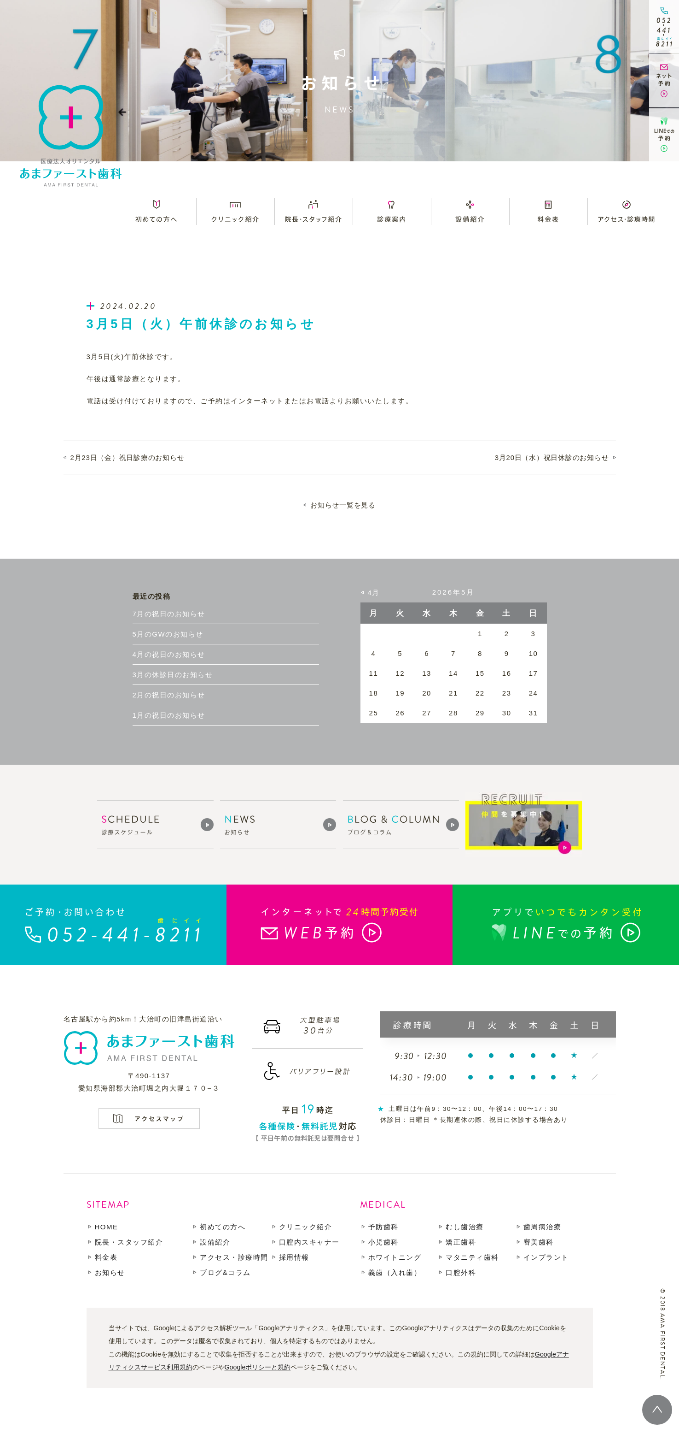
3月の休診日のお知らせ (173, 675)
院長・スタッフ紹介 (129, 1242)
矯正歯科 (461, 1242)
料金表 (106, 1257)
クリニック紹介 (305, 1227)
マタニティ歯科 (472, 1257)
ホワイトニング (395, 1257)
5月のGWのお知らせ (168, 634)
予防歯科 (383, 1227)
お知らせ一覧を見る (343, 505)
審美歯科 (538, 1242)
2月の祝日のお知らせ (169, 695)
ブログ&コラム (225, 1272)
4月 (374, 592)
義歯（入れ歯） (395, 1272)
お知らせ (110, 1272)
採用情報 (294, 1257)
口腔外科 (461, 1272)
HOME (106, 1227)
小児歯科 (383, 1242)
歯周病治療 (542, 1227)
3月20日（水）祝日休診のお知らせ (552, 457)
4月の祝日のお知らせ (169, 654)
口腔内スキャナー (309, 1242)
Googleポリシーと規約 (258, 1367)
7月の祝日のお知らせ (169, 614)
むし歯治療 (465, 1227)
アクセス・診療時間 (234, 1257)
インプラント (546, 1257)
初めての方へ (222, 1227)
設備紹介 (215, 1242)
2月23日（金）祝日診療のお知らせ (127, 457)
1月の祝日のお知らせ (169, 715)
